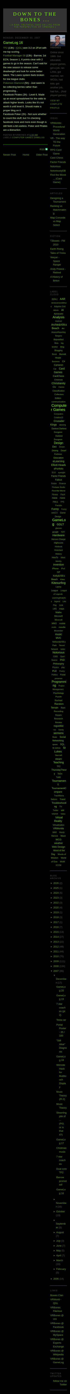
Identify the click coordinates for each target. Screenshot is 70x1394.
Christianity (58, 383)
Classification (58, 391)
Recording (58, 711)
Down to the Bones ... (35, 16)
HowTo (55, 557)
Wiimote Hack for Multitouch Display (61, 1076)
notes (62, 649)
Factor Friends (58, 162)
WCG (59, 839)
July (58, 1240)
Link (61, 605)
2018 (56, 917)
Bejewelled (58, 339)
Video (63, 814)
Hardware (58, 535)
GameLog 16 (13, 43)
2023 (56, 897)
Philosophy (58, 663)
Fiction (54, 483)
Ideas (63, 557)
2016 (56, 927)
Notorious (55, 166)
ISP (58, 572)
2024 (56, 892)
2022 (56, 902)
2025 (56, 888)
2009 (56, 961)
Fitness (55, 495)
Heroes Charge (59, 539)
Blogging (59, 350)
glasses (58, 528)
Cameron (58, 365)
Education (58, 458)
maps (61, 609)
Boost (54, 354)
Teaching (58, 762)
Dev (54, 446)
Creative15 (58, 418)
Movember (58, 631)
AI (62, 309)
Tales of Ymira (58, 253)
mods (54, 627)
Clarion (61, 387)
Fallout (58, 480)
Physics (55, 667)
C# (63, 361)
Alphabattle (58, 314)
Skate (54, 737)
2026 (56, 883)
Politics (55, 675)
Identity (58, 561)
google (55, 532)
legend (57, 601)
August (60, 1232)
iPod (63, 569)
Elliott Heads (58, 464)
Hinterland (58, 550)
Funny (55, 508)
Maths (58, 612)
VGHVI (55, 814)
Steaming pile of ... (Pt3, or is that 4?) (61, 1123)
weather (58, 843)
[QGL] (19, 47)
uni (62, 810)
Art (63, 328)
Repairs (58, 715)
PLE (54, 671)
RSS (42, 149)
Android (58, 321)
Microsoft (58, 616)
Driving (55, 450)
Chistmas (58, 380)
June (59, 1245)
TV (60, 806)
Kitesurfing (59, 582)
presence (58, 678)
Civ (54, 387)
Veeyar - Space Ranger (55, 261)
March (59, 1260)
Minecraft (58, 620)
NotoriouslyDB (58, 170)
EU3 (53, 473)
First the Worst (58, 491)
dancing (62, 425)
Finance (62, 483)
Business (56, 362)
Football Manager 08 (14, 55)
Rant (63, 708)
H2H (63, 532)
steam (58, 758)
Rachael (58, 700)
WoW (62, 861)
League (54, 590)
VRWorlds (58, 828)
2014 (56, 936)
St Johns (56, 748)
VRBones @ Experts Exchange (57, 1343)
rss (54, 730)
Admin (56, 310)
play (63, 667)
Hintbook (58, 547)
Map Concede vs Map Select (57, 221)
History (58, 554)
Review (58, 722)
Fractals (58, 505)
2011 (56, 951)
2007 (56, 971)
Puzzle (58, 696)
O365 (55, 656)
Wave (63, 836)
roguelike (58, 725)
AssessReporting (59, 332)
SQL (62, 744)
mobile (62, 623)
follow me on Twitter (60, 1383)
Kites (62, 579)
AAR (62, 298)
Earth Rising (56, 248)
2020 (56, 907)
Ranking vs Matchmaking (58, 210)
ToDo (59, 774)
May (58, 1250)
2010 (56, 956)
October (60, 1211)
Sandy (61, 730)
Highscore (58, 543)
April (59, 1255)
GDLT (60, 524)
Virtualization (58, 825)
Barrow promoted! (61, 1181)
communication (59, 402)
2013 (56, 941)
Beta (56, 343)
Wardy (62, 832)
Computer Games (22, 138)
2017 (56, 922)
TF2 (5, 47)
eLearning (58, 461)
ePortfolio (58, 468)
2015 (56, 932)
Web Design (58, 846)
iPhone (55, 568)
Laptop (58, 587)
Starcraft (58, 755)
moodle (62, 627)
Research (58, 718)
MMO (54, 623)
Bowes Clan (56, 1295)
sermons (59, 733)
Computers (58, 414)
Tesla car (61, 1019)
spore (55, 744)
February (61, 1269)
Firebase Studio (58, 487)
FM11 (55, 502)
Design (58, 443)
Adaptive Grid (60, 306)
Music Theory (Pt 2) (61, 1095)
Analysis (58, 317)
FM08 (54, 498)
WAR (54, 832)
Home (26, 154)
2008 (56, 966)
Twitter (55, 810)
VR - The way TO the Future (57, 142)
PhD (62, 659)
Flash (62, 495)
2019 (56, 912)
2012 (56, 946)
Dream (62, 447)
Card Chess (56, 157)
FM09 (62, 498)
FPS (62, 502)
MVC (58, 638)
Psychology (58, 693)
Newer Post (9, 154)
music (58, 634)
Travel (62, 799)
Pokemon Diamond (13, 83)
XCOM (58, 865)
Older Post (42, 154)
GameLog (39, 138)
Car (54, 369)
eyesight (61, 473)
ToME (58, 777)
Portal (63, 675)
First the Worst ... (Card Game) (58, 178)
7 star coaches (61, 1160)
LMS (55, 609)
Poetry (62, 671)
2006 (56, 1278)
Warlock (54, 836)
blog (62, 347)
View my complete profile (56, 104)
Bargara (58, 336)
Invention (58, 564)
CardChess (58, 376)
